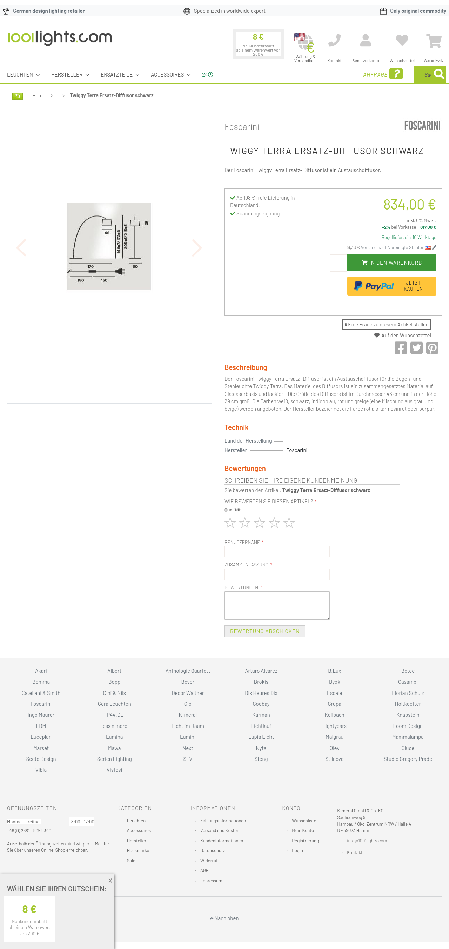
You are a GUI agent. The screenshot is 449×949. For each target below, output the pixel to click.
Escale (334, 693)
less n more (114, 726)
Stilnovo (335, 759)
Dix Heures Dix (261, 693)
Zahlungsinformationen (223, 820)
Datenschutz (212, 850)
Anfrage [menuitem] (327, 74)
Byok (334, 681)
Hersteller (136, 840)
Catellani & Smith (41, 693)
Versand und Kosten (219, 830)
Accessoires (139, 830)
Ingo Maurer (41, 714)
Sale (131, 860)
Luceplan (41, 737)
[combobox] (395, 74)
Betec (408, 671)
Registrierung (305, 840)
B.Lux (334, 671)
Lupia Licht (261, 737)
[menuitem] (21, 74)
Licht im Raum (188, 726)
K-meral (188, 714)
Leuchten (136, 820)
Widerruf (209, 860)
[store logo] (60, 41)
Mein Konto (303, 830)
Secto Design (41, 759)
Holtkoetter (408, 704)
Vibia (41, 769)
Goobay (261, 704)
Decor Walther (188, 693)
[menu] (224, 74)
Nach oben (224, 918)
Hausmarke (138, 850)
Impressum (211, 880)
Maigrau (334, 737)
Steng (261, 759)
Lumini (188, 737)
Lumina (114, 737)
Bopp (114, 681)
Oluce (408, 748)
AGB (204, 870)
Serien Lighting (114, 759)
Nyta (261, 748)
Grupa (334, 704)
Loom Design (408, 726)
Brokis (261, 681)
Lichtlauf (261, 726)
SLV (188, 759)
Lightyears (334, 726)
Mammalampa (408, 737)
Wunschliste (304, 820)
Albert (114, 671)
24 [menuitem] (207, 74)
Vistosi (114, 769)
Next (187, 748)
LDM (41, 726)
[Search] (439, 74)
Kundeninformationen (221, 840)
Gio (188, 704)
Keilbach (334, 714)
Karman (261, 714)
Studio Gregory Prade (408, 759)
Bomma (41, 681)
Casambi (408, 681)
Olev (335, 748)
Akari (41, 671)
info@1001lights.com (367, 840)
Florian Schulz (408, 693)
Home (39, 95)
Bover (188, 681)
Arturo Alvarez (261, 671)
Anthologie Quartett (188, 671)
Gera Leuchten (114, 704)
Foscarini (242, 126)
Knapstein (408, 714)
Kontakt (354, 852)
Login (297, 850)
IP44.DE (114, 714)
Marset (41, 748)
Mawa (114, 748)
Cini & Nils (114, 693)
